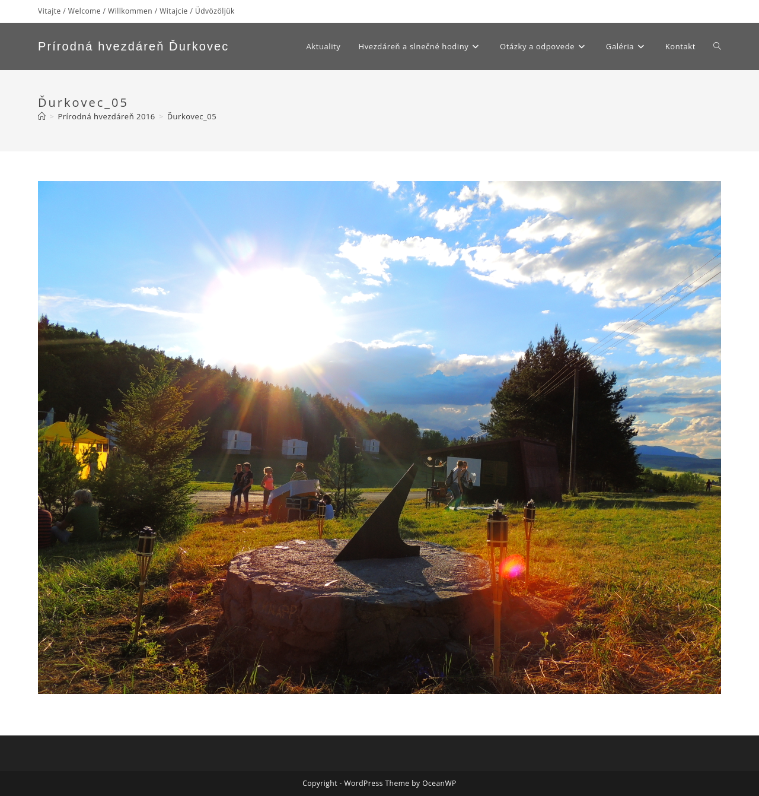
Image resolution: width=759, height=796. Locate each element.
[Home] (42, 116)
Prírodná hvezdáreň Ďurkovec (133, 46)
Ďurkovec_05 (191, 116)
